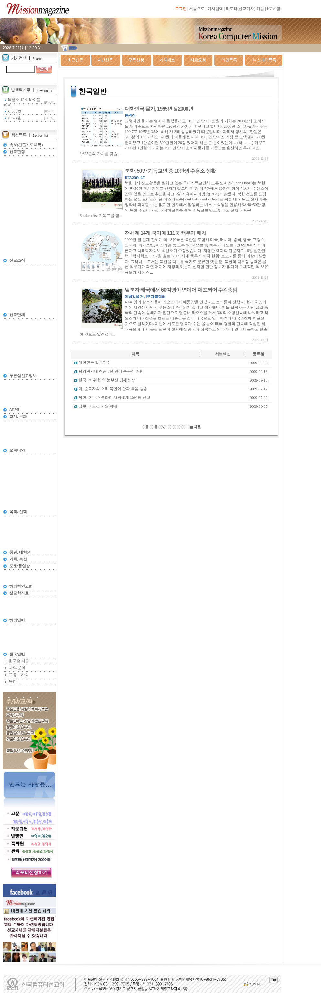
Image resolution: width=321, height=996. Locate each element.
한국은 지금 (19, 661)
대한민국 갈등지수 (95, 363)
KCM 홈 (274, 8)
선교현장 (17, 151)
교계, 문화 (18, 416)
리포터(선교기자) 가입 (245, 8)
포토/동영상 (19, 566)
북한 (12, 681)
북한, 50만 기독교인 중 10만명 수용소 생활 (170, 171)
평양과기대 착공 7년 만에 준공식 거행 (111, 371)
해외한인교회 (21, 586)
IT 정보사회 (19, 674)
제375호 (14, 111)
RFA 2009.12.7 (134, 177)
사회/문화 (17, 668)
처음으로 (197, 8)
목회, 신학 (18, 511)
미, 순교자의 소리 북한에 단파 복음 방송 (113, 389)
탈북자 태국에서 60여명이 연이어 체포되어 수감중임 (181, 290)
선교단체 (17, 314)
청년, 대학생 (20, 552)
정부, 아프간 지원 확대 (98, 406)
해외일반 (17, 620)
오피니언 (17, 450)
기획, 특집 (18, 559)
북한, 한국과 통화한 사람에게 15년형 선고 (114, 397)
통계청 (130, 115)
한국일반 (17, 654)
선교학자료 (19, 593)
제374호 (14, 118)
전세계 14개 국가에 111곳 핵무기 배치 (165, 233)
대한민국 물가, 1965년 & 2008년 (159, 109)
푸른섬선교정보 (23, 376)
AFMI (14, 409)
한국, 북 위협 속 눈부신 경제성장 (107, 380)
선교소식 (17, 260)
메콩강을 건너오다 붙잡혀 (145, 296)
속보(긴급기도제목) (26, 145)
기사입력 (215, 8)
